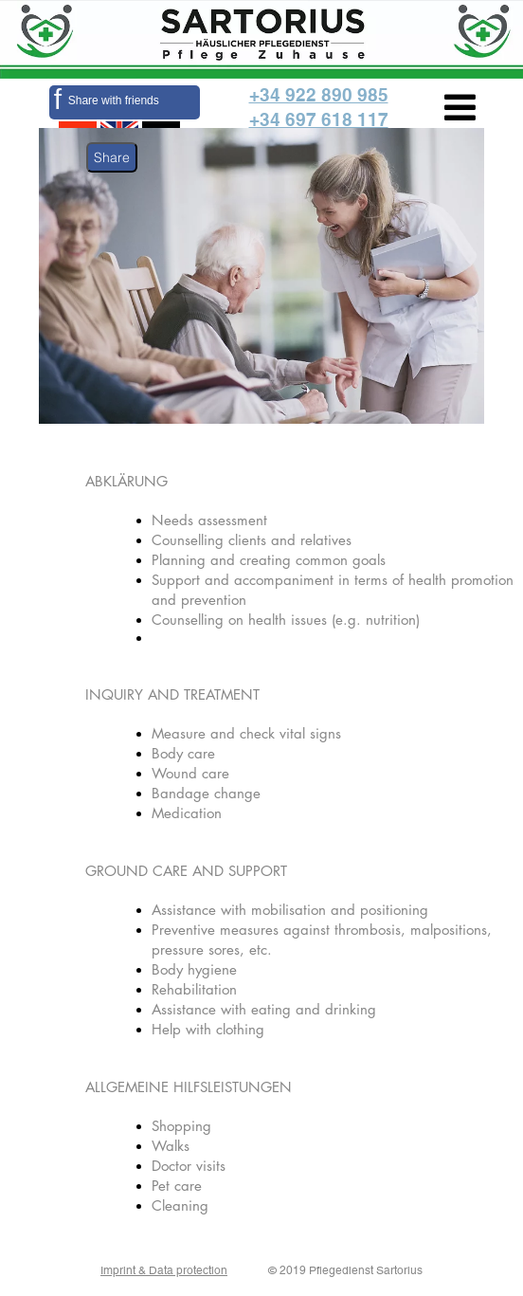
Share (112, 157)
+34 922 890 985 (318, 94)
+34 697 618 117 (318, 119)
